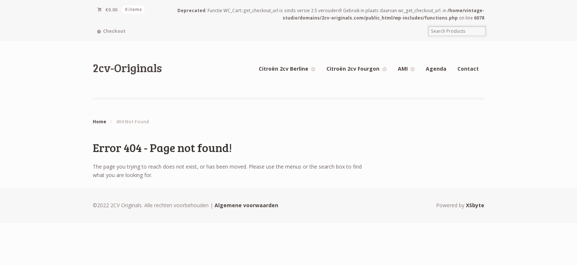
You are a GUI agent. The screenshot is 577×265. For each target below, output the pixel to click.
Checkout (114, 31)
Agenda (436, 68)
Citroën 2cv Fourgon (352, 68)
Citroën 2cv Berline (283, 68)
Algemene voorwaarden (246, 205)
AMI (403, 68)
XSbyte (475, 205)
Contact (468, 68)
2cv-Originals (127, 67)
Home (99, 122)
